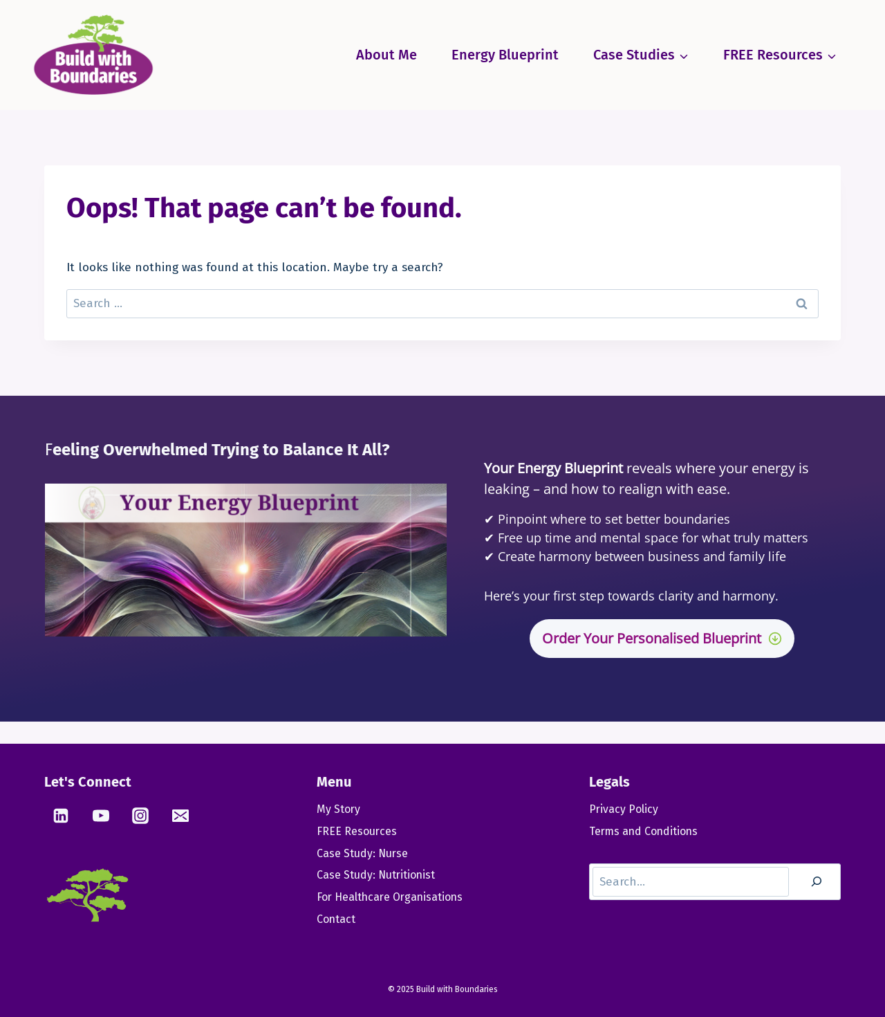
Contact (336, 919)
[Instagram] (140, 815)
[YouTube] (101, 815)
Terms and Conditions (645, 831)
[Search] (816, 882)
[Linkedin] (60, 815)
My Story (339, 809)
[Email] (180, 815)
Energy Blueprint (505, 54)
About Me (386, 54)
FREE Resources (357, 831)
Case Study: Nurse (363, 853)
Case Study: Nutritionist (377, 875)
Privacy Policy (624, 809)
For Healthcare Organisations (392, 897)
